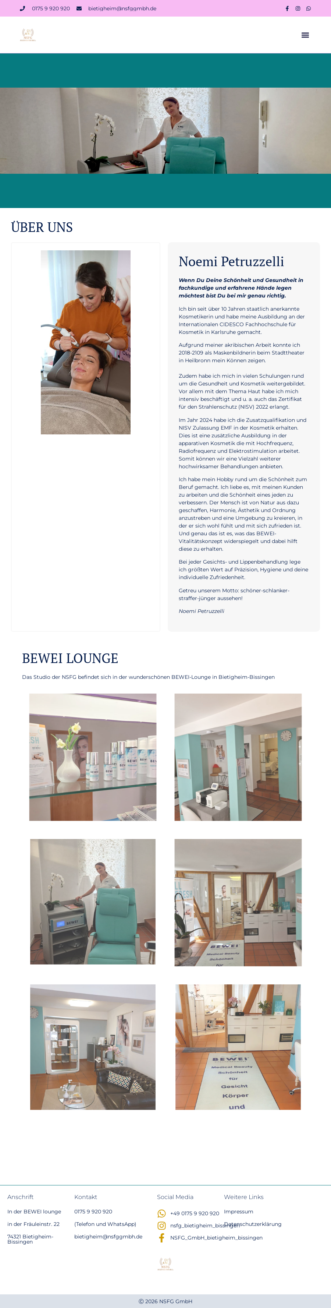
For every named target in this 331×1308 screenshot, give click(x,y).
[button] (305, 35)
